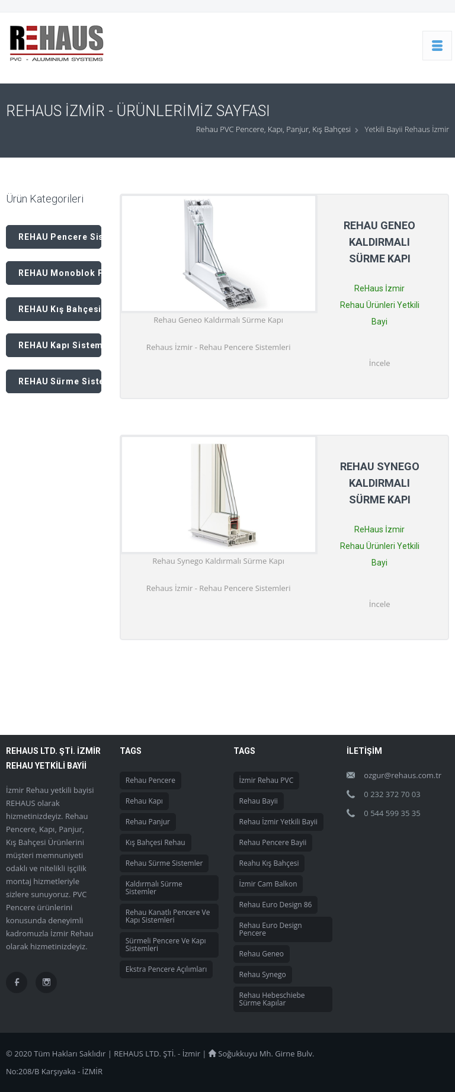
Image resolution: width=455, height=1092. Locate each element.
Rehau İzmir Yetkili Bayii (278, 822)
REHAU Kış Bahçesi (59, 309)
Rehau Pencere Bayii (273, 842)
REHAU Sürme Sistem (59, 381)
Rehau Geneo (261, 954)
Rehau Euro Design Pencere (270, 929)
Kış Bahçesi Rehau (155, 842)
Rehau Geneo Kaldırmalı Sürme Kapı (379, 242)
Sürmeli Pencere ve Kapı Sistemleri (166, 944)
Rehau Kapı (144, 801)
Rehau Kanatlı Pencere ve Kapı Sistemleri (168, 916)
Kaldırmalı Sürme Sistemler (154, 888)
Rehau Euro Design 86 (275, 905)
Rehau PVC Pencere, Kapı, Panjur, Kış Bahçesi (273, 129)
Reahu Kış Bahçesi (269, 863)
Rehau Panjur (148, 822)
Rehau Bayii (258, 801)
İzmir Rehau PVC (266, 780)
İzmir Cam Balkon (268, 884)
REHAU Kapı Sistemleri (59, 345)
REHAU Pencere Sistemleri (59, 237)
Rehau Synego (262, 974)
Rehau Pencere (150, 780)
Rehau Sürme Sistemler (164, 863)
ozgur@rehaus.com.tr (402, 775)
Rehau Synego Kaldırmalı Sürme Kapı (379, 483)
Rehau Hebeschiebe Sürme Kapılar (272, 999)
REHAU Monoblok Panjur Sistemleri (59, 273)
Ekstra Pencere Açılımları (166, 969)
